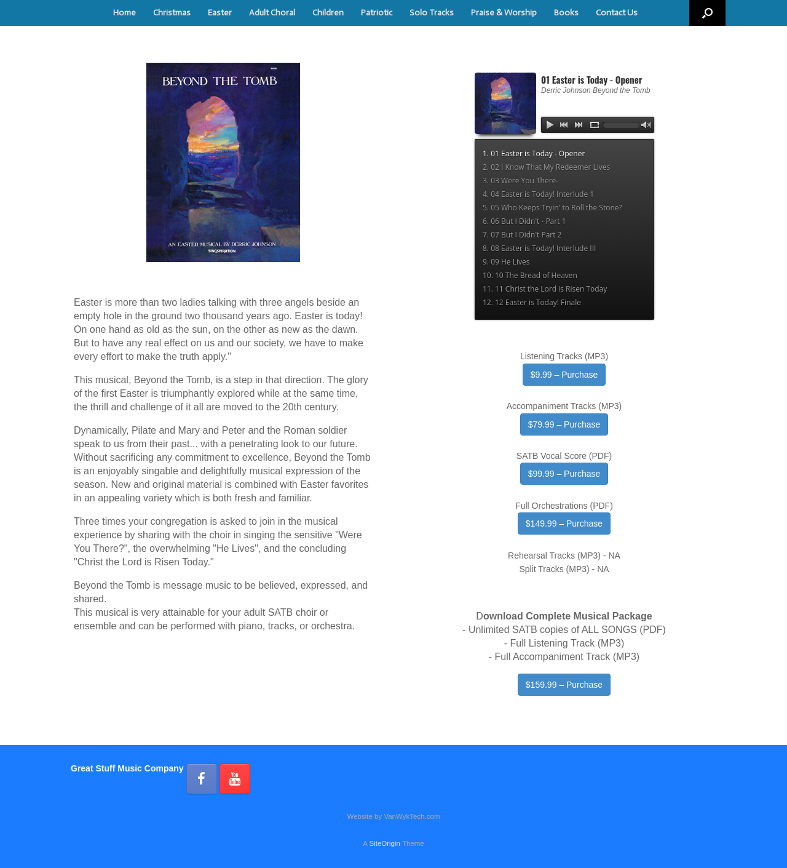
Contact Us (617, 12)
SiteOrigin (384, 843)
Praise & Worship (504, 12)
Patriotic (376, 12)
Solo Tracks (431, 12)
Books (566, 12)
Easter (220, 12)
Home (124, 12)
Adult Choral (272, 12)
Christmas (172, 12)
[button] (707, 13)
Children (328, 12)
